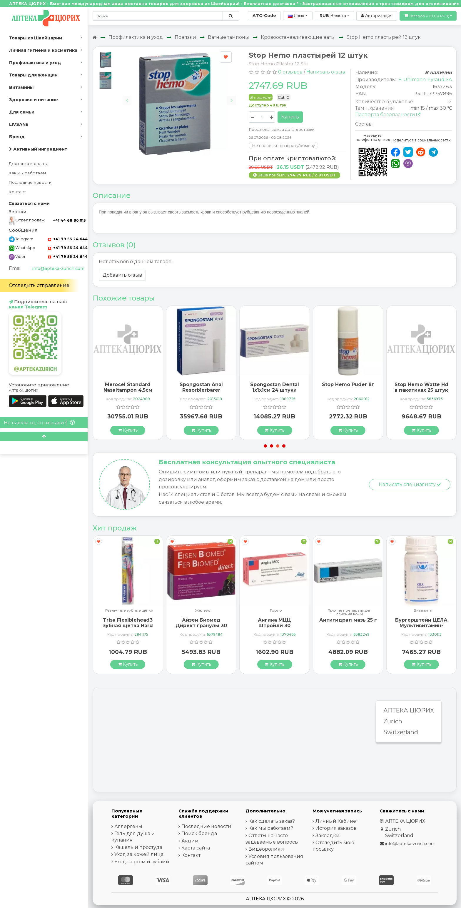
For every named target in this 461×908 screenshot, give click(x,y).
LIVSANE (18, 124)
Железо (203, 610)
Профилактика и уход (35, 62)
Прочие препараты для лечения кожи (349, 612)
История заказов (336, 828)
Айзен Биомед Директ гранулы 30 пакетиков (201, 625)
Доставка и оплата (29, 163)
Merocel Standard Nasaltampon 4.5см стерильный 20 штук (128, 390)
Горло (276, 610)
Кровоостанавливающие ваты (298, 37)
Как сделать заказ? (271, 821)
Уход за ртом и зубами (141, 861)
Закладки (327, 835)
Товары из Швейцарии (35, 38)
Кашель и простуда (138, 847)
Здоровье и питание (33, 99)
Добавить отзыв (122, 275)
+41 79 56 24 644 (68, 239)
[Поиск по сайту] (231, 16)
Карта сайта (195, 848)
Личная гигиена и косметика (43, 50)
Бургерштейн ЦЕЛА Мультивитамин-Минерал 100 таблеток (421, 628)
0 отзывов (290, 72)
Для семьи (21, 112)
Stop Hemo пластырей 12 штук (384, 37)
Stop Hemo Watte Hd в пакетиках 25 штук (421, 387)
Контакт (17, 192)
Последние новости (30, 182)
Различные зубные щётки (129, 610)
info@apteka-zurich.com (58, 268)
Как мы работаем (27, 173)
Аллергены (128, 826)
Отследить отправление (39, 285)
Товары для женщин (33, 75)
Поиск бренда (199, 833)
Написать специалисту (410, 484)
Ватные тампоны (228, 37)
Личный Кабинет (336, 821)
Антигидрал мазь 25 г (348, 620)
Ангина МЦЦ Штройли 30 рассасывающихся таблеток (274, 628)
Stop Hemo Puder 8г (348, 384)
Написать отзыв (325, 72)
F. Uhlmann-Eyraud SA (425, 79)
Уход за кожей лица (138, 854)
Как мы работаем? (270, 828)
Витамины (21, 87)
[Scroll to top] (44, 436)
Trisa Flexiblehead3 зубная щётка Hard (128, 622)
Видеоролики (266, 849)
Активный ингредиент (38, 149)
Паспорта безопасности (387, 114)
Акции (189, 841)
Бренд (17, 136)
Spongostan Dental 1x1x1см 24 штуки (274, 387)
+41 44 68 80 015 (69, 220)
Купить (290, 117)
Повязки (185, 37)
